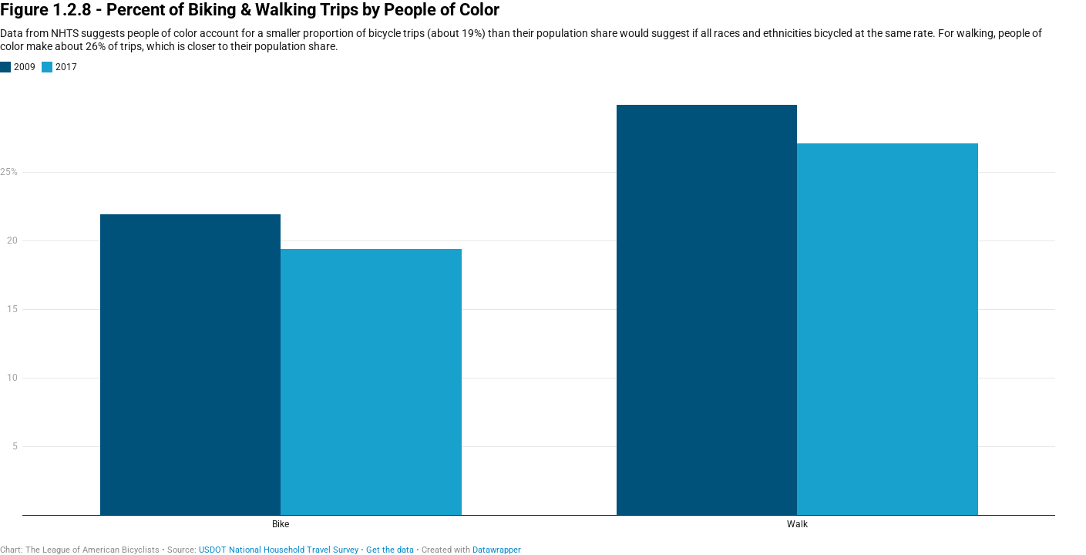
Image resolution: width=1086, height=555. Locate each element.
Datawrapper (496, 550)
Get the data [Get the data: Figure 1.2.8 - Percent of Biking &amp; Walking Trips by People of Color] (390, 550)
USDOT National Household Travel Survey (278, 550)
